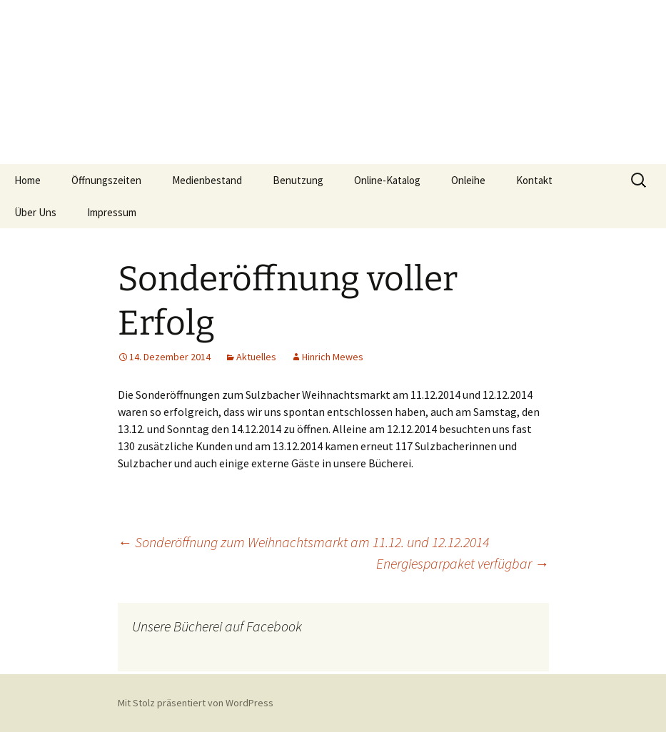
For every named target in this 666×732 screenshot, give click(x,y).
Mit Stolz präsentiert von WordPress (195, 702)
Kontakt (534, 180)
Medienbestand (207, 180)
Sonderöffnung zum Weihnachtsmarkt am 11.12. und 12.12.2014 (303, 542)
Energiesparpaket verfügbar (462, 563)
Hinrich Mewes (332, 356)
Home (27, 180)
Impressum (111, 212)
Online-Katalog (387, 180)
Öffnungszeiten (106, 180)
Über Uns (35, 212)
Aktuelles (256, 356)
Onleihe (468, 180)
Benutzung (298, 180)
